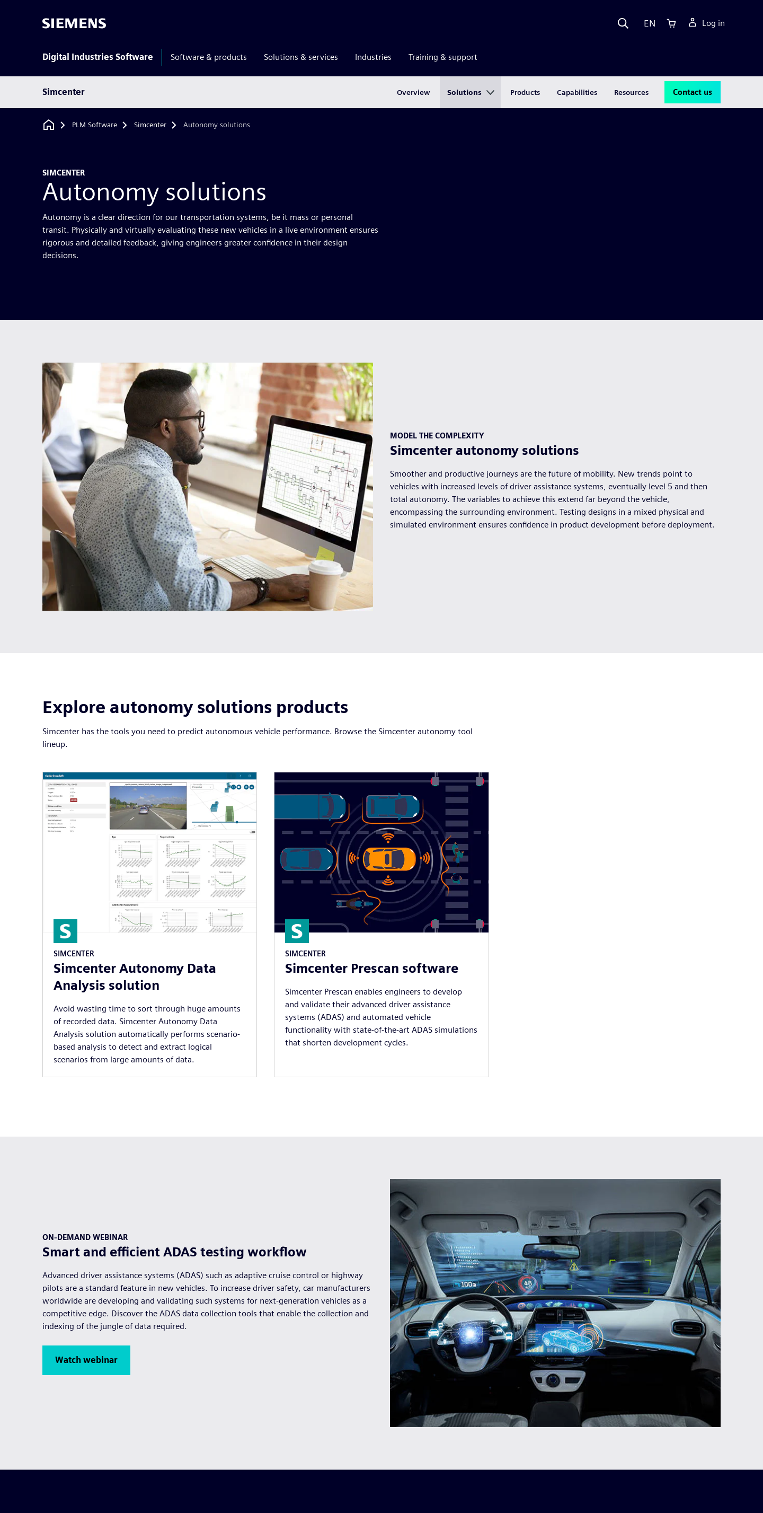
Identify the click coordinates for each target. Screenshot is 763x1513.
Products (525, 92)
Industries (373, 57)
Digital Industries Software (97, 57)
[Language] (647, 23)
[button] (86, 1360)
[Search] (623, 23)
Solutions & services (301, 57)
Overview (413, 92)
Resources (631, 92)
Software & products (209, 57)
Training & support (443, 57)
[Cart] (671, 23)
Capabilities (577, 92)
